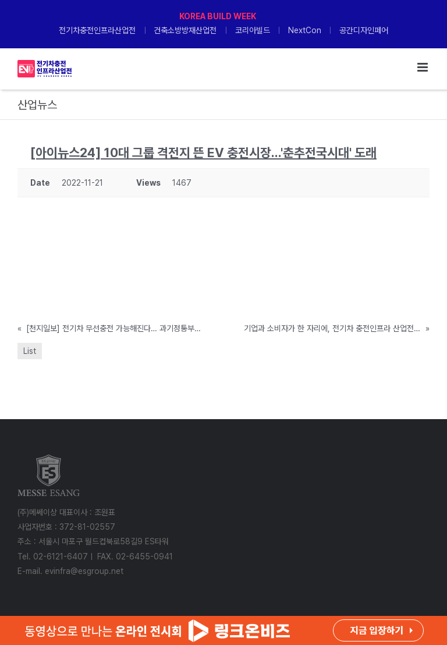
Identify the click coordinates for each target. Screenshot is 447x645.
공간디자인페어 (363, 30)
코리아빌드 (252, 30)
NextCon (304, 30)
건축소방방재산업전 (185, 30)
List (29, 351)
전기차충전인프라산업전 (97, 30)
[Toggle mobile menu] (423, 67)
